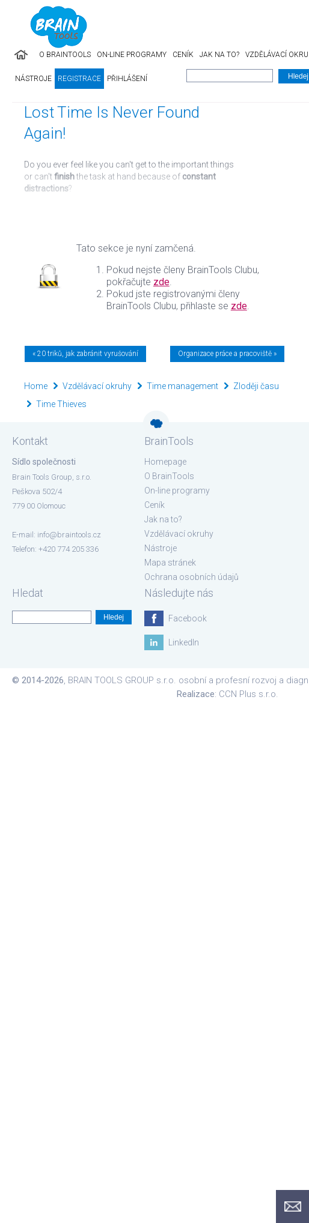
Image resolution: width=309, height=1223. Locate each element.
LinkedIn (183, 642)
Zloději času (256, 386)
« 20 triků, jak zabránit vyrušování (85, 353)
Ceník (183, 54)
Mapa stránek (170, 562)
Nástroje (33, 78)
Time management (182, 386)
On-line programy (132, 54)
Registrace (79, 78)
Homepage (165, 462)
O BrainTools (65, 54)
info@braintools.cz (69, 534)
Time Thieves (61, 404)
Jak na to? (219, 54)
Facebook (187, 618)
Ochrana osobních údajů (191, 577)
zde (161, 282)
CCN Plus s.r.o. (248, 694)
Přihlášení (127, 78)
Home (35, 386)
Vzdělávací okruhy (97, 386)
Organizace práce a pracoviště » (227, 353)
